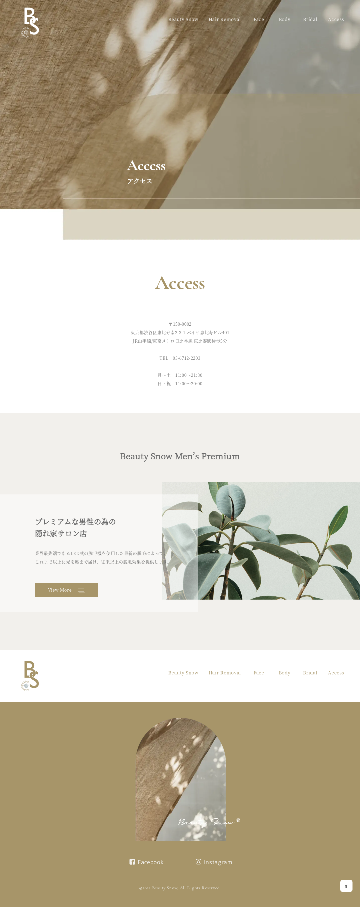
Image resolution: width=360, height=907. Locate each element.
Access (336, 19)
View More (66, 590)
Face (259, 19)
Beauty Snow (183, 19)
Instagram (214, 862)
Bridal (310, 19)
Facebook (147, 862)
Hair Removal (224, 19)
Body (284, 19)
